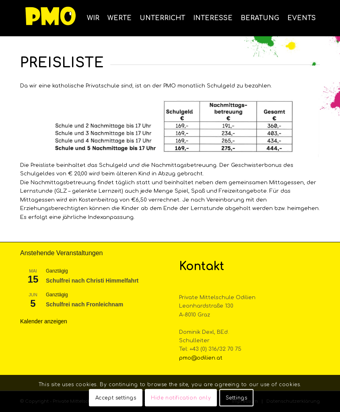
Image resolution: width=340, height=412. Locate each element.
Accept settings (115, 398)
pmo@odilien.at (201, 358)
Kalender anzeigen (43, 321)
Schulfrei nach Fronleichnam (84, 304)
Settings (236, 398)
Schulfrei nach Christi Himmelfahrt (92, 280)
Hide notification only (181, 398)
